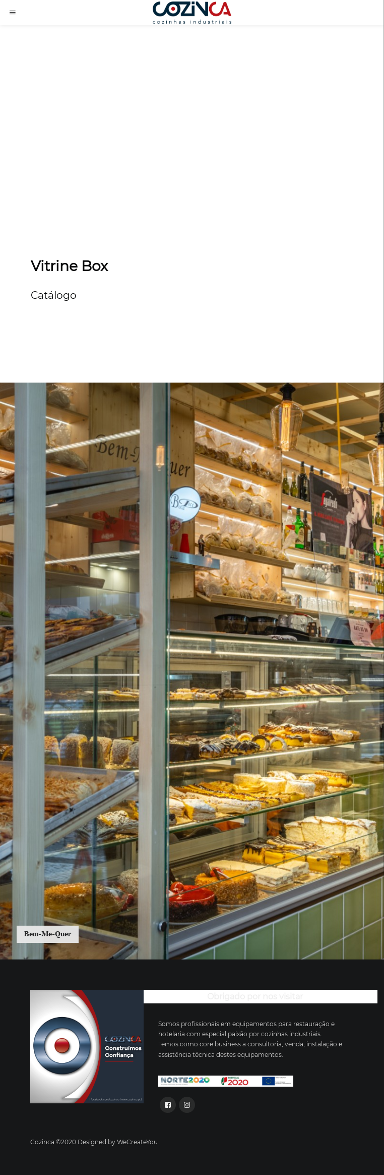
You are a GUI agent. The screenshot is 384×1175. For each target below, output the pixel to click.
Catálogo (54, 295)
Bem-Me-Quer (47, 934)
